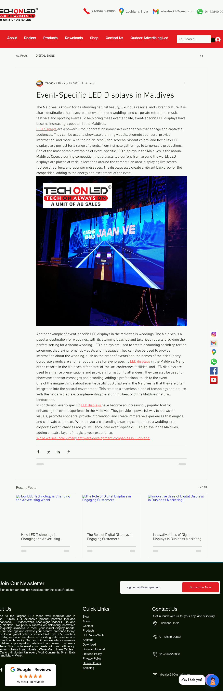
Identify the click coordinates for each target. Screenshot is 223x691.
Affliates (88, 639)
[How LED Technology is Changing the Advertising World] (45, 511)
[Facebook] (214, 371)
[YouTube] (214, 380)
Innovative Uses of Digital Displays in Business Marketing (177, 537)
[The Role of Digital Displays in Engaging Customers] (111, 511)
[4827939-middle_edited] (214, 352)
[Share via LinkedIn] (58, 452)
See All (203, 487)
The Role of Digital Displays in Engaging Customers (110, 537)
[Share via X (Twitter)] (48, 452)
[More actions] (184, 83)
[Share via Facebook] (38, 452)
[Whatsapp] (214, 361)
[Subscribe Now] (200, 587)
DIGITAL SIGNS (45, 56)
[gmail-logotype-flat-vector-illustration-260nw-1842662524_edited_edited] (214, 343)
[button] (202, 55)
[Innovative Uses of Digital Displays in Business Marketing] (177, 511)
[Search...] (193, 39)
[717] (214, 334)
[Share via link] (68, 452)
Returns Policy (92, 653)
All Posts (22, 56)
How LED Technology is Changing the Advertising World (40, 537)
